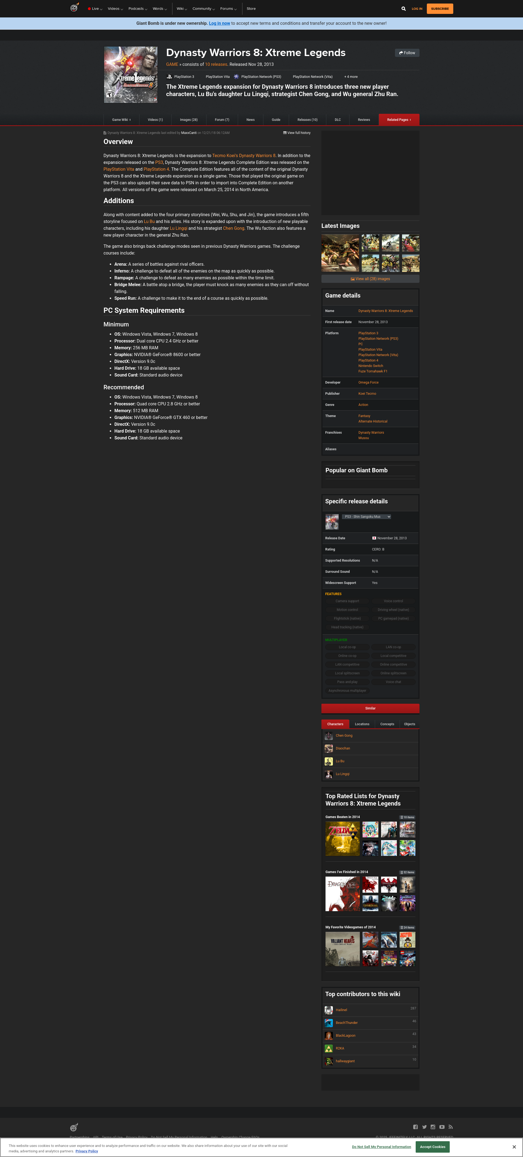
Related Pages (397, 120)
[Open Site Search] (404, 8)
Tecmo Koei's (225, 155)
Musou (363, 438)
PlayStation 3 (184, 77)
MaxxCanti (189, 133)
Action (363, 405)
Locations (362, 724)
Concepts (387, 724)
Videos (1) (155, 120)
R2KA (370, 1049)
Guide (276, 120)
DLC (338, 120)
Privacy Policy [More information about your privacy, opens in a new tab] (86, 1151)
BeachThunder (370, 1023)
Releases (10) (307, 120)
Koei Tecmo (367, 393)
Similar (370, 708)
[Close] (514, 1147)
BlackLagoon (370, 1036)
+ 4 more (351, 77)
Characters (335, 724)
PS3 (159, 162)
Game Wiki (120, 120)
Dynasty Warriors (371, 432)
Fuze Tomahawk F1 (373, 371)
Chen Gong (233, 228)
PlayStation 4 (156, 169)
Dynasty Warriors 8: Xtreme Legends (256, 52)
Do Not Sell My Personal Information (179, 1137)
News (251, 120)
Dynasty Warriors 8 (257, 155)
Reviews (364, 120)
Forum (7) (222, 120)
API (95, 1137)
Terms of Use (112, 1137)
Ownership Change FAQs (240, 1137)
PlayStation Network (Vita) (313, 77)
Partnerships (80, 1137)
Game (172, 64)
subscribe (440, 8)
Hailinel (370, 1010)
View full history (297, 133)
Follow (407, 53)
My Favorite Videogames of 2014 (370, 927)
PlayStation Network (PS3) (261, 77)
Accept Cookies (432, 1147)
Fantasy (364, 416)
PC (360, 344)
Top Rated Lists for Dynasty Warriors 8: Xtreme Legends (363, 800)
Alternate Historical (372, 421)
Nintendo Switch (370, 366)
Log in (417, 9)
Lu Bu (149, 221)
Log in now (219, 23)
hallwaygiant (370, 1061)
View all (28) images (370, 279)
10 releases (216, 64)
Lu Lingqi (178, 228)
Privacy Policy (137, 1137)
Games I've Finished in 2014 (370, 872)
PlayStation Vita (218, 77)
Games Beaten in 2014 (370, 817)
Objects (409, 724)
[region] (261, 1147)
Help (214, 1137)
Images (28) (189, 120)
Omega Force (368, 382)
